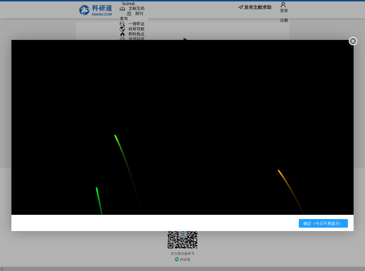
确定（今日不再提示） (323, 223)
